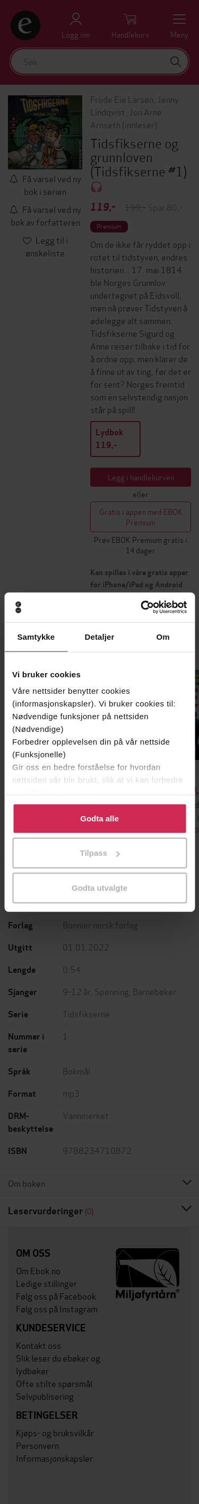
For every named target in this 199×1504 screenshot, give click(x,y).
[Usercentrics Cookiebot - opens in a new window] (142, 607)
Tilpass (100, 852)
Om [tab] (163, 636)
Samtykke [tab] (36, 636)
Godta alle (99, 817)
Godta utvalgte (99, 887)
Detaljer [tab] (100, 636)
